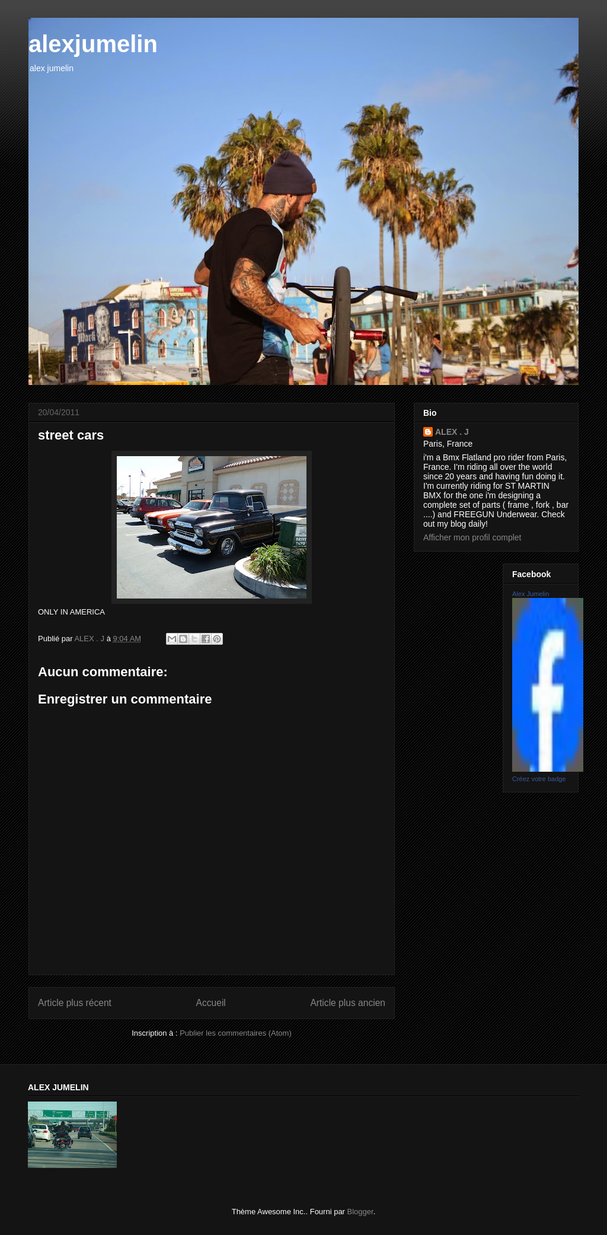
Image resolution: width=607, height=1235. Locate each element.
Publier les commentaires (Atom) (236, 1033)
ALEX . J (452, 432)
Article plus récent (74, 1003)
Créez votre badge (539, 778)
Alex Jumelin (530, 593)
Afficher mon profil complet (472, 537)
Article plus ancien (347, 1003)
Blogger (360, 1211)
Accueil (211, 1003)
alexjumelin (93, 44)
